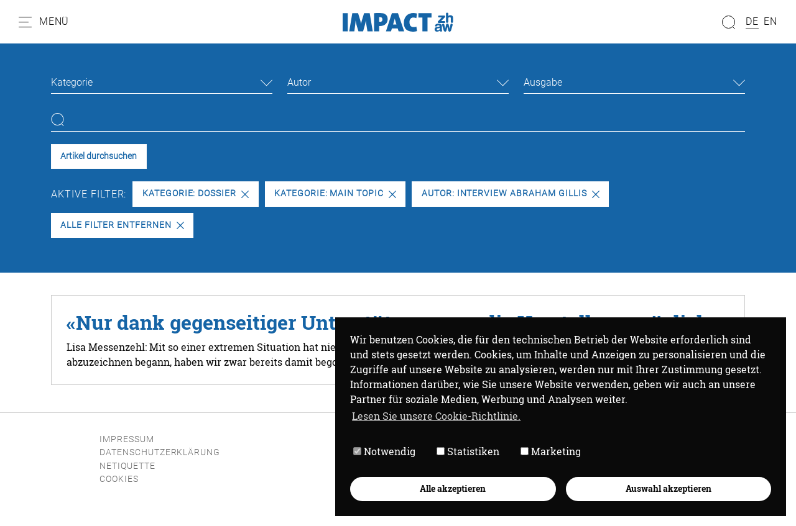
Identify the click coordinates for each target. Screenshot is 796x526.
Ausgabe (543, 82)
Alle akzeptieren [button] (453, 488)
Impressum (127, 439)
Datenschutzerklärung (160, 452)
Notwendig (384, 451)
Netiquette (127, 466)
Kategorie (72, 82)
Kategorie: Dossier (195, 193)
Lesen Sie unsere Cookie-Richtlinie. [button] (436, 415)
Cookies (119, 479)
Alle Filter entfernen (121, 225)
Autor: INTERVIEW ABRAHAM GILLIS (510, 193)
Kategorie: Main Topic (335, 193)
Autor (299, 82)
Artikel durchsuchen (98, 156)
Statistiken (468, 451)
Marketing (551, 451)
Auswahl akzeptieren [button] (668, 488)
